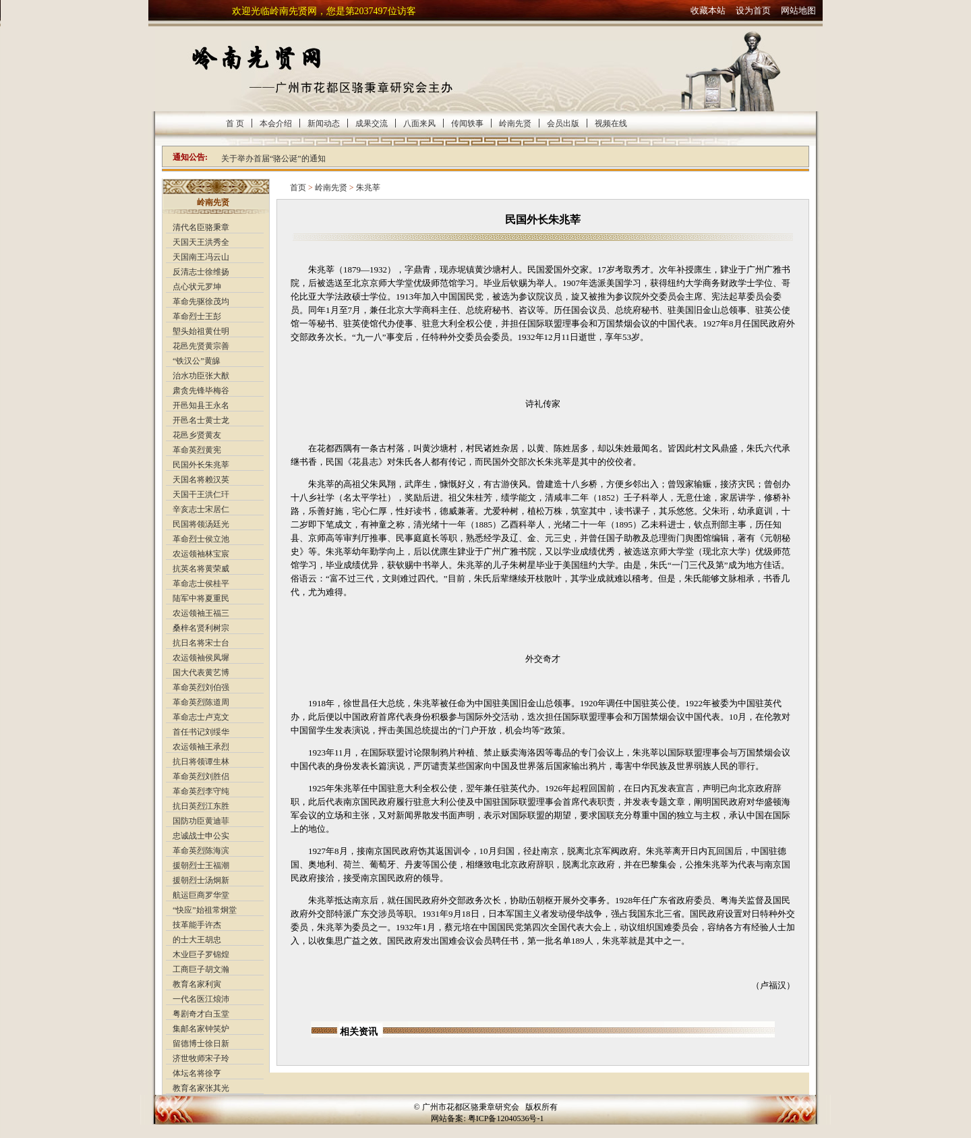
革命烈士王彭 (197, 316)
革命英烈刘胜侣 (201, 776)
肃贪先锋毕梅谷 (201, 390)
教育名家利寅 (197, 984)
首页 (298, 187)
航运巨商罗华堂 (201, 895)
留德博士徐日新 (201, 1043)
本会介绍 (276, 123)
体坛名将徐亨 (197, 1073)
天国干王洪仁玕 (201, 494)
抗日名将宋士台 (201, 643)
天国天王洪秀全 (201, 242)
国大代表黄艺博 (201, 672)
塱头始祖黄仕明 (201, 331)
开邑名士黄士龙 (201, 420)
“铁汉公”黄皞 (196, 361)
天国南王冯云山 (201, 257)
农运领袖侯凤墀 (201, 657)
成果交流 (371, 123)
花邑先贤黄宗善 (201, 346)
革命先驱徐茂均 (201, 301)
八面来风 (419, 123)
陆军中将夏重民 (201, 598)
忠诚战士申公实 (201, 836)
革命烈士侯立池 (201, 539)
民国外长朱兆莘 (201, 465)
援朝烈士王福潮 (201, 865)
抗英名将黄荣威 (201, 568)
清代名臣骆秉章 (201, 227)
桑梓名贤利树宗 (201, 628)
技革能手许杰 (197, 925)
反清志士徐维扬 (201, 272)
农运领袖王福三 (201, 613)
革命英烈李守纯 (201, 791)
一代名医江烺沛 (201, 999)
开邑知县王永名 (201, 405)
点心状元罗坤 (197, 286)
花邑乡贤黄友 (197, 435)
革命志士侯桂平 (201, 583)
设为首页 (753, 10)
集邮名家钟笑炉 (201, 1028)
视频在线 (611, 123)
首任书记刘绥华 (201, 732)
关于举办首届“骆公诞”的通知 (273, 158)
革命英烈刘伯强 (201, 687)
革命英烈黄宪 (197, 450)
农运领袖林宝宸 (201, 554)
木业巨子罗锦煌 (201, 954)
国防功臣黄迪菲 (201, 821)
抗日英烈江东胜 (201, 806)
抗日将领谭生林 (201, 761)
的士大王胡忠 (197, 939)
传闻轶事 (467, 123)
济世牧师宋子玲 (201, 1058)
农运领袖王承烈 (201, 746)
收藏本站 (708, 10)
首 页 (235, 123)
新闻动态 (323, 123)
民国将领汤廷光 (201, 524)
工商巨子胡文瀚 (201, 969)
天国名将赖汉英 (201, 479)
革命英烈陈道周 (201, 702)
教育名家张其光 (201, 1088)
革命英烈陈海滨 (201, 850)
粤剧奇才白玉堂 (201, 1014)
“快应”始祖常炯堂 (205, 910)
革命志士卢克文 (201, 717)
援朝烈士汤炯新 (201, 880)
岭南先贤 (515, 123)
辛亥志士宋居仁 (201, 509)
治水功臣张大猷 (201, 375)
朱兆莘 (368, 187)
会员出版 (563, 123)
